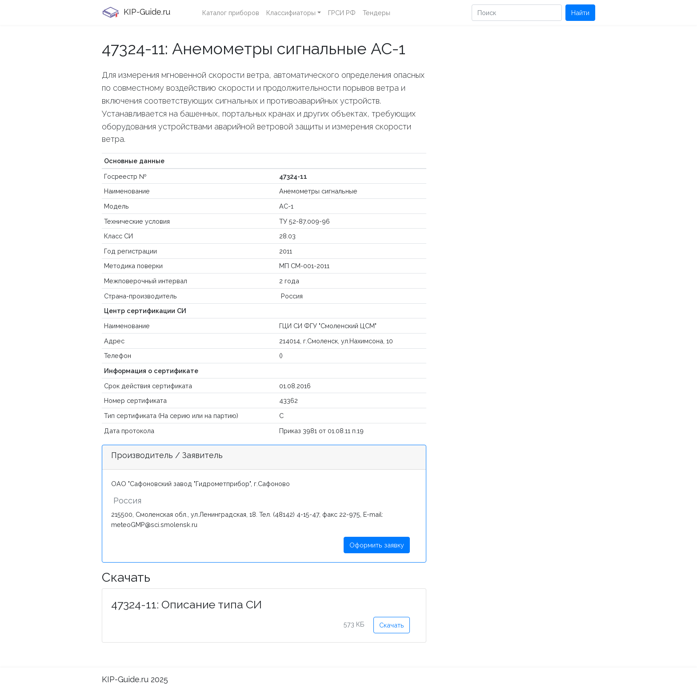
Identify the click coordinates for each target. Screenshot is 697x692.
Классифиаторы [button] (291, 12)
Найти (580, 12)
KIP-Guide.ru (136, 12)
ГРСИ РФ (342, 12)
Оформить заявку (376, 545)
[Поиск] (517, 12)
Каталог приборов (230, 12)
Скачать (391, 625)
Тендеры (376, 12)
